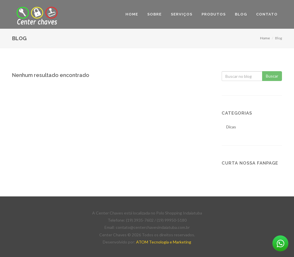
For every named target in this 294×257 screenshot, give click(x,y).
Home (265, 38)
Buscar (272, 76)
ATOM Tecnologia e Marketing (163, 241)
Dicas (231, 126)
